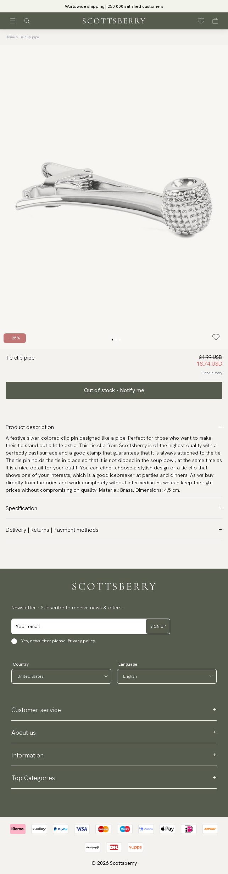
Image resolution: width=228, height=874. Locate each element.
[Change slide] (112, 340)
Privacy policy (81, 641)
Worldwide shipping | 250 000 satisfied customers (114, 6)
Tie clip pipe (29, 37)
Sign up (158, 626)
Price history (212, 373)
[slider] (114, 6)
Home (10, 37)
